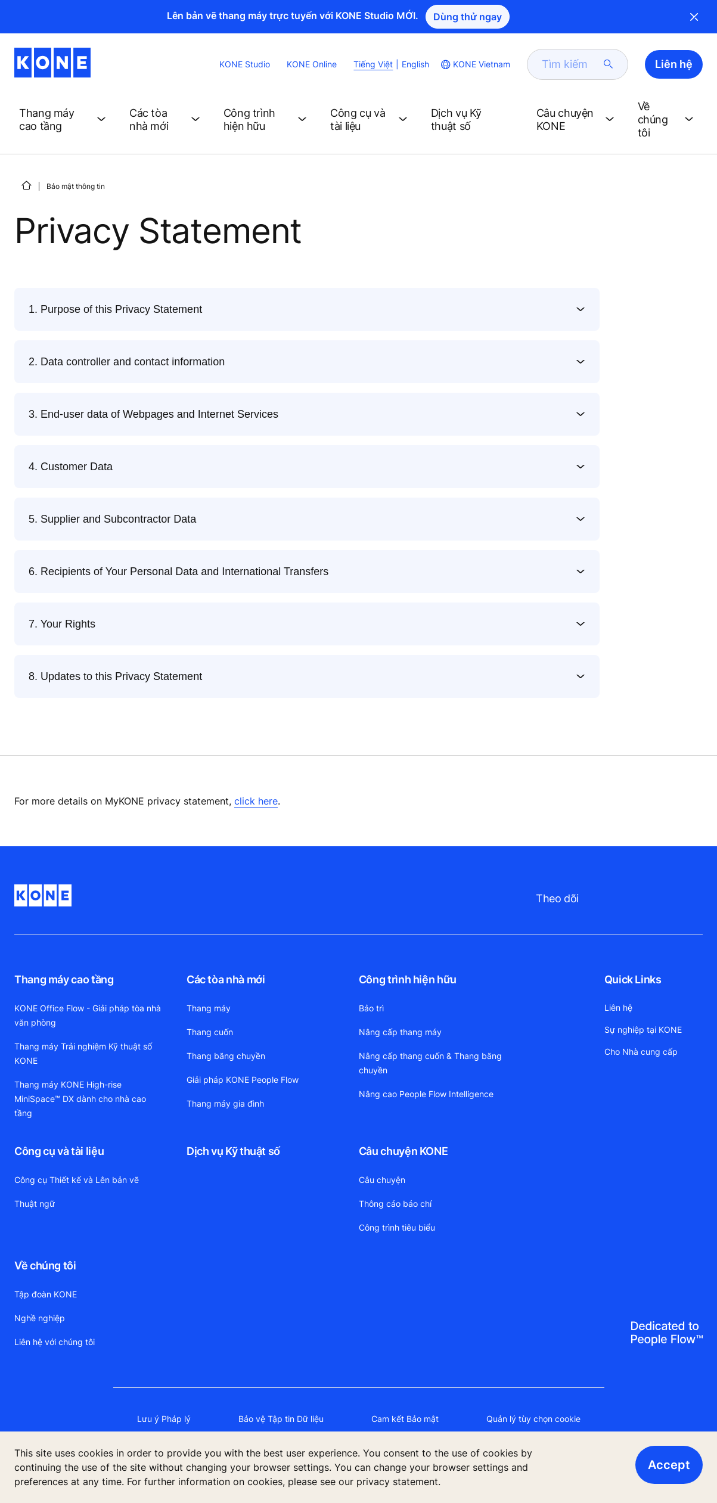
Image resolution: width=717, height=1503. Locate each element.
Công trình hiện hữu (408, 979)
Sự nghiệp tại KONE (643, 1029)
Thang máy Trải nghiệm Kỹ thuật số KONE (83, 1053)
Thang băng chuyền (226, 1056)
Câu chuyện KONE (403, 1151)
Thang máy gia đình (225, 1103)
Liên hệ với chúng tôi (54, 1342)
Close (694, 17)
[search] (570, 64)
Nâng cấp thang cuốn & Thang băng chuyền (430, 1063)
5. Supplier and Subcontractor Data (112, 519)
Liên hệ (618, 1007)
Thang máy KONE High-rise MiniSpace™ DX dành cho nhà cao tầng (80, 1098)
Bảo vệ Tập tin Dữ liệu (281, 1419)
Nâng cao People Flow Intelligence (426, 1094)
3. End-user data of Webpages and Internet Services (153, 414)
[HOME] (26, 185)
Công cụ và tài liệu (59, 1151)
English (415, 64)
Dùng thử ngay (467, 17)
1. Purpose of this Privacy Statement (115, 309)
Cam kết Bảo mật (405, 1419)
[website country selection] (474, 64)
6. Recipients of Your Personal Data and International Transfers (178, 571)
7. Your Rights (62, 624)
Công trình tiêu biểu (397, 1227)
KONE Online (312, 64)
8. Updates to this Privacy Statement (115, 676)
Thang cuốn (210, 1032)
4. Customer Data (71, 467)
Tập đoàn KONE (45, 1294)
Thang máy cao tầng (64, 979)
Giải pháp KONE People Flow (243, 1080)
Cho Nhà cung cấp (641, 1051)
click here (256, 801)
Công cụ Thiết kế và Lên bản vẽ (76, 1180)
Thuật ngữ (34, 1203)
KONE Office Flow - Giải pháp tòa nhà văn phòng (87, 1015)
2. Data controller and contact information (127, 362)
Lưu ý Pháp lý (164, 1419)
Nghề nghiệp (39, 1318)
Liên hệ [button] (674, 64)
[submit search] (608, 64)
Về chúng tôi (45, 1265)
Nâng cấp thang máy (400, 1032)
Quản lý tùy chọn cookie (533, 1419)
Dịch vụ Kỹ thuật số (233, 1151)
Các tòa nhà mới (226, 979)
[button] (64, 120)
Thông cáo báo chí (395, 1203)
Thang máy (209, 1008)
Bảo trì (371, 1008)
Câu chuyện (382, 1180)
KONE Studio (244, 64)
